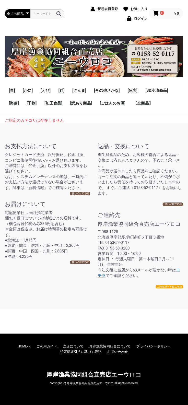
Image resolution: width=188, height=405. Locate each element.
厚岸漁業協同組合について (109, 346)
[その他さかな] (107, 90)
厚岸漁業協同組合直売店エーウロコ (94, 374)
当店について (73, 346)
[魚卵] (133, 90)
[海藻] (14, 103)
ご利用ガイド (46, 346)
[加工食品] (53, 103)
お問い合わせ (117, 352)
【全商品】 (143, 103)
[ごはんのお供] (112, 103)
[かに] (28, 90)
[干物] (32, 103)
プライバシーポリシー (153, 346)
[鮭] (62, 90)
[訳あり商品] (81, 103)
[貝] (12, 90)
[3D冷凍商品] (156, 90)
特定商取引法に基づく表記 (80, 352)
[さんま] (79, 90)
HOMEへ (24, 346)
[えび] (46, 90)
